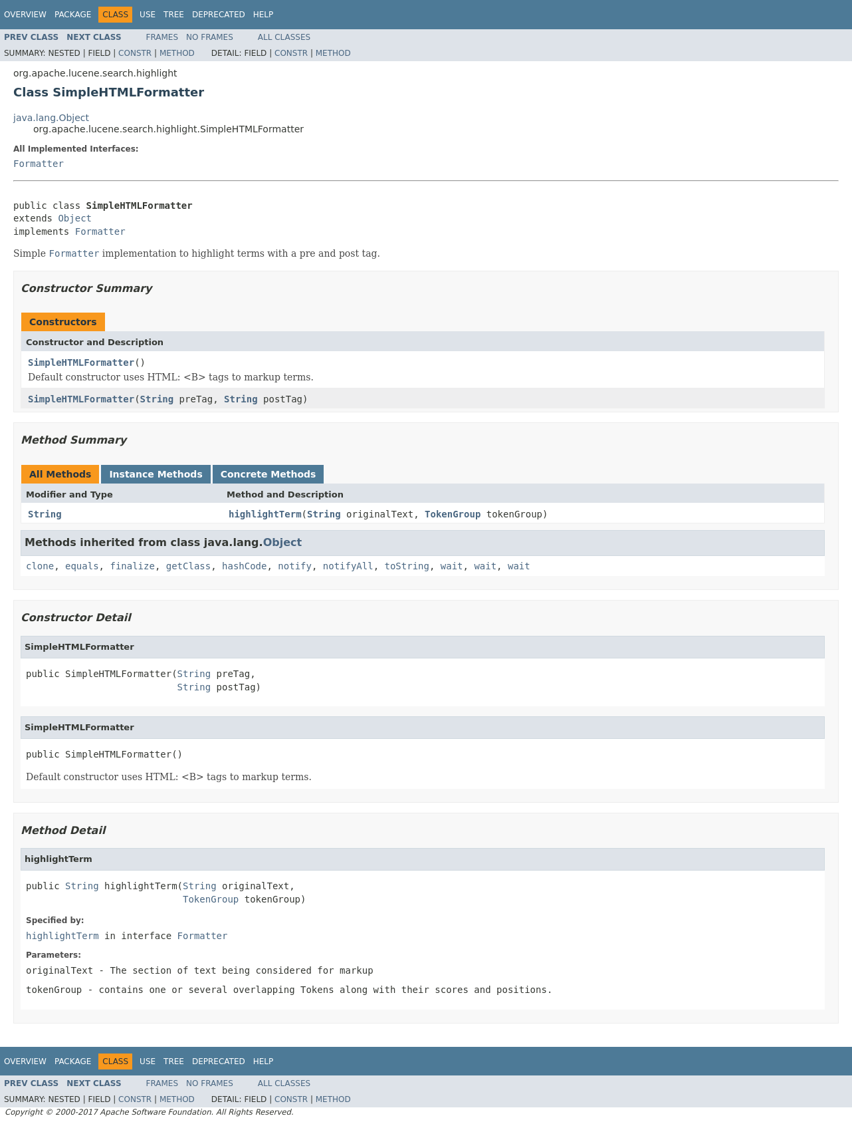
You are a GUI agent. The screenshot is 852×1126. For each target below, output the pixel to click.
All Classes (284, 37)
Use (148, 14)
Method (177, 53)
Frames (162, 37)
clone (40, 566)
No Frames (209, 37)
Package (72, 14)
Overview (25, 14)
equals (82, 566)
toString (407, 566)
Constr (135, 53)
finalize (132, 566)
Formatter (38, 163)
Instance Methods (155, 474)
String (157, 399)
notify (295, 566)
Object (75, 218)
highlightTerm (265, 514)
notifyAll (348, 566)
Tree (173, 14)
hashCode (244, 566)
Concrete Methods (268, 474)
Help (263, 14)
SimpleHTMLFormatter (81, 362)
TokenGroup (452, 514)
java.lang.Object (51, 117)
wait (452, 566)
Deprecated (218, 14)
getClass (188, 566)
